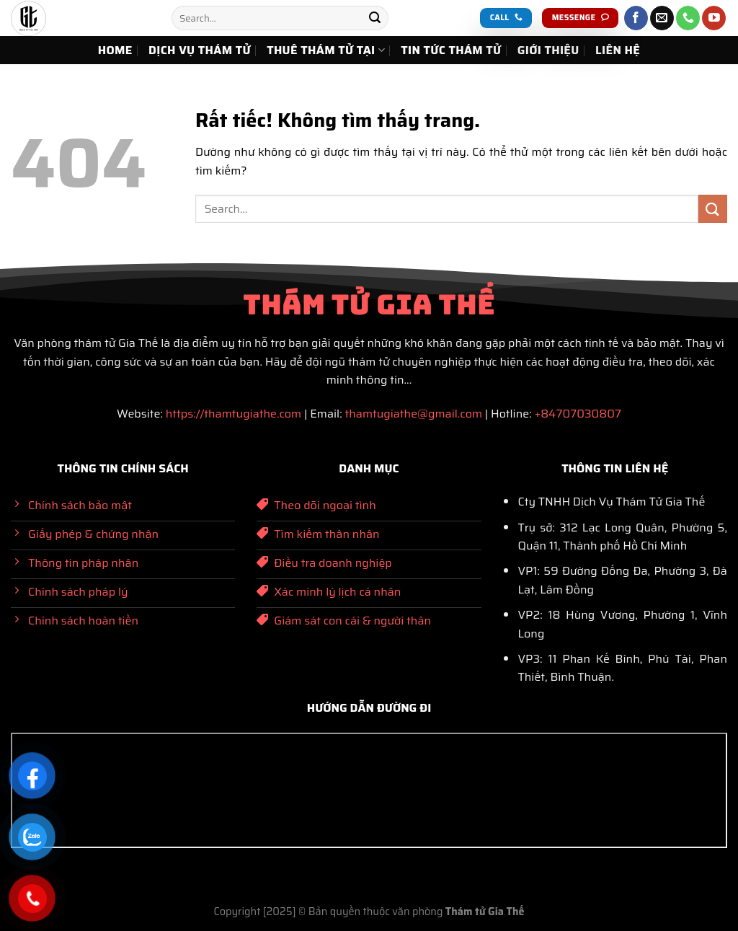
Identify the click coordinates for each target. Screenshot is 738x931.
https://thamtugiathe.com (233, 414)
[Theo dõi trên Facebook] (636, 18)
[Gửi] (375, 18)
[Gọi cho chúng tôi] (688, 18)
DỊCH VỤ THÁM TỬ (199, 50)
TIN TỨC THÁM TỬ (451, 50)
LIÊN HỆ (617, 50)
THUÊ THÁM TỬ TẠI (326, 50)
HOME (115, 50)
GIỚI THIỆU (548, 50)
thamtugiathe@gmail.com (413, 414)
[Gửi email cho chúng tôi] (662, 18)
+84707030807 (578, 414)
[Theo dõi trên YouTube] (714, 18)
